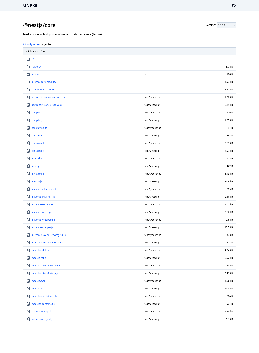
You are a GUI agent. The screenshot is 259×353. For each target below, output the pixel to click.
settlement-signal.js (42, 319)
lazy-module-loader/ (43, 89)
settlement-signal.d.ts (44, 311)
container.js (38, 150)
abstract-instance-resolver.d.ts (48, 97)
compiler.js (37, 120)
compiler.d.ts (39, 112)
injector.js (37, 181)
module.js (37, 288)
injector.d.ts (38, 173)
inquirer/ (36, 74)
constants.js (38, 135)
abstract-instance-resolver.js (47, 104)
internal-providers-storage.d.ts (49, 235)
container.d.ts (39, 143)
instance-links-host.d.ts (44, 189)
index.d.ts (37, 158)
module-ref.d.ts (40, 250)
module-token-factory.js (45, 273)
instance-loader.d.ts (42, 204)
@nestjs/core (31, 44)
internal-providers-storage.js (47, 242)
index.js (36, 166)
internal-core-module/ (44, 81)
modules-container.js (43, 303)
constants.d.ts (39, 127)
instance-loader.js (41, 212)
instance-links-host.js (43, 196)
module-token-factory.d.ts (46, 265)
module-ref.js (39, 257)
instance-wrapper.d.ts (44, 219)
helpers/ (36, 66)
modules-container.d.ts (44, 296)
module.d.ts (38, 280)
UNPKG (30, 5)
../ (33, 59)
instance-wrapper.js (42, 227)
